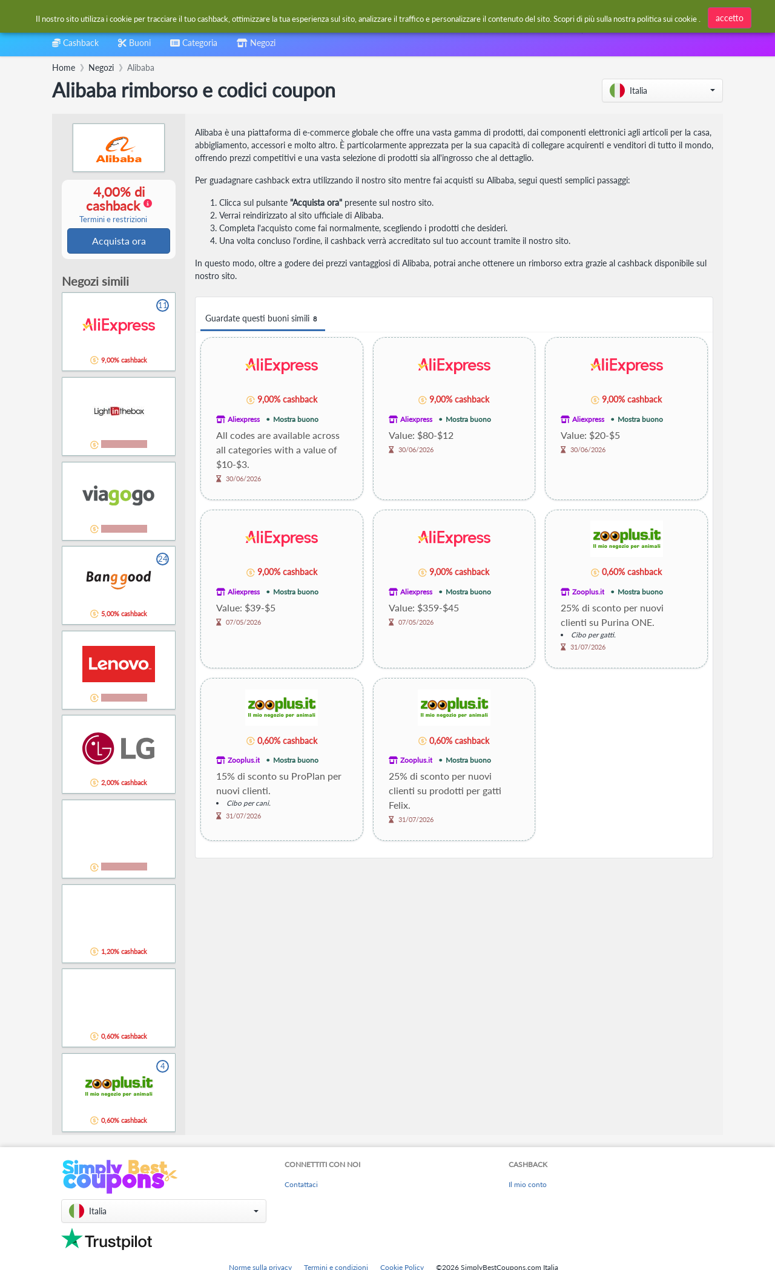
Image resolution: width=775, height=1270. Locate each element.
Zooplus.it (588, 591)
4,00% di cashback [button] (113, 204)
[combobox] (358, 17)
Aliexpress (244, 419)
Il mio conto (528, 1185)
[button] (662, 90)
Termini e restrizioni (113, 220)
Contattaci (301, 1185)
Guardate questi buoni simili (262, 318)
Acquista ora (119, 241)
